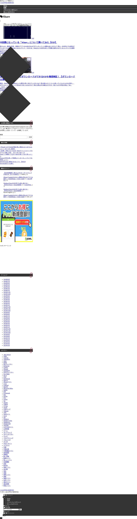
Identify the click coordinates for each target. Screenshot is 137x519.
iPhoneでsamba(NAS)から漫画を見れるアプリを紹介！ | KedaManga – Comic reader (18, 178)
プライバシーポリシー (14, 502)
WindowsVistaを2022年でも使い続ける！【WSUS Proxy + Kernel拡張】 (15, 184)
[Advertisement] (37, 107)
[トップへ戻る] (1, 518)
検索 (1, 134)
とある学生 (27, 185)
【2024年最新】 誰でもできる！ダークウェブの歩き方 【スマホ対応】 (17, 173)
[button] (20, 509)
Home (8, 498)
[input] (11, 509)
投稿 (8, 500)
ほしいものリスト (12, 504)
